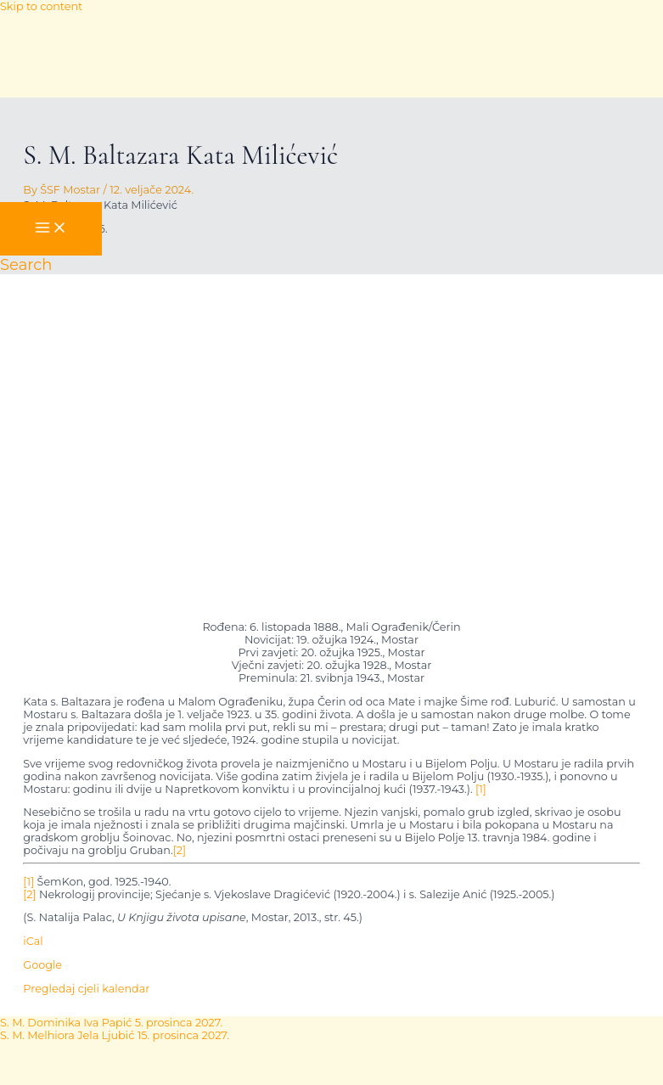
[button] (26, 265)
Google (42, 965)
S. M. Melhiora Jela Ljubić (114, 1035)
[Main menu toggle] (51, 229)
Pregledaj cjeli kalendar (86, 988)
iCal (32, 941)
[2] (179, 850)
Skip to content (41, 6)
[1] (480, 789)
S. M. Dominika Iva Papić (111, 1022)
